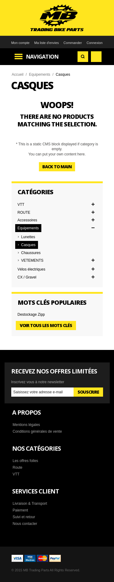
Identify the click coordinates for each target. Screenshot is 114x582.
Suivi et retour (24, 517)
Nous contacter (25, 524)
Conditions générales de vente (37, 431)
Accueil (18, 74)
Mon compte (20, 43)
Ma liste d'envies (46, 43)
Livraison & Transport (30, 503)
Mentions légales (26, 425)
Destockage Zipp (31, 314)
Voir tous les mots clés (46, 325)
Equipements (39, 74)
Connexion (95, 43)
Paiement (20, 510)
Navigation (42, 56)
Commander (73, 43)
